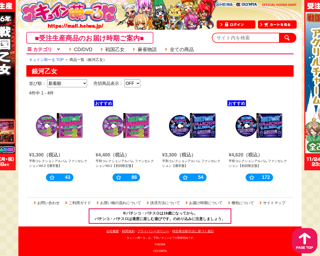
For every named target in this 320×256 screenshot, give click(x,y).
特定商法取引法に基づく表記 (193, 231)
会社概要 (112, 231)
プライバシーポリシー (153, 231)
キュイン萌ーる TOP (46, 59)
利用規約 (128, 231)
